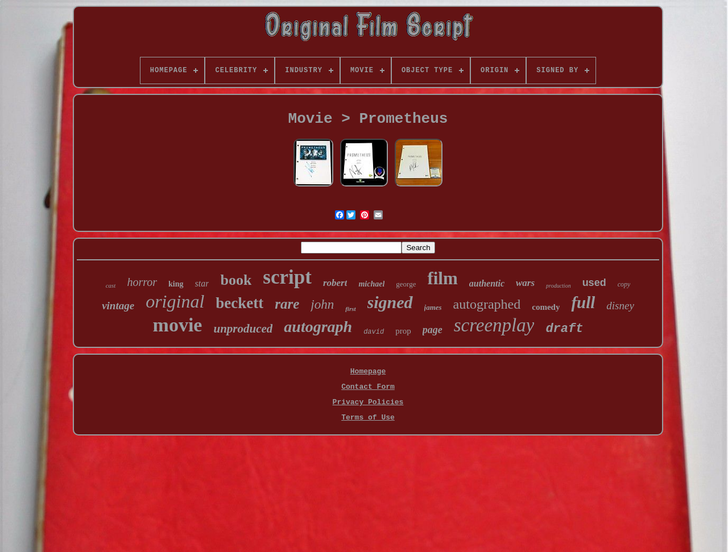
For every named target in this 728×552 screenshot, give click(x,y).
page (432, 329)
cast (111, 285)
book (235, 280)
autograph (318, 326)
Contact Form (368, 387)
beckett (239, 303)
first (350, 308)
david (373, 332)
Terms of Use (368, 417)
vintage (118, 306)
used (594, 282)
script (287, 277)
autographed (487, 304)
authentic (486, 283)
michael (371, 284)
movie (177, 324)
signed (390, 302)
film (442, 278)
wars (525, 282)
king (175, 284)
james (433, 307)
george (406, 284)
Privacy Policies (368, 402)
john (322, 304)
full (583, 302)
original (175, 301)
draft (564, 329)
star (202, 283)
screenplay (494, 325)
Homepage (368, 371)
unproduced (242, 328)
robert (335, 282)
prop (403, 330)
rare (287, 304)
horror (142, 282)
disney (620, 306)
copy (624, 284)
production (558, 286)
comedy (546, 307)
